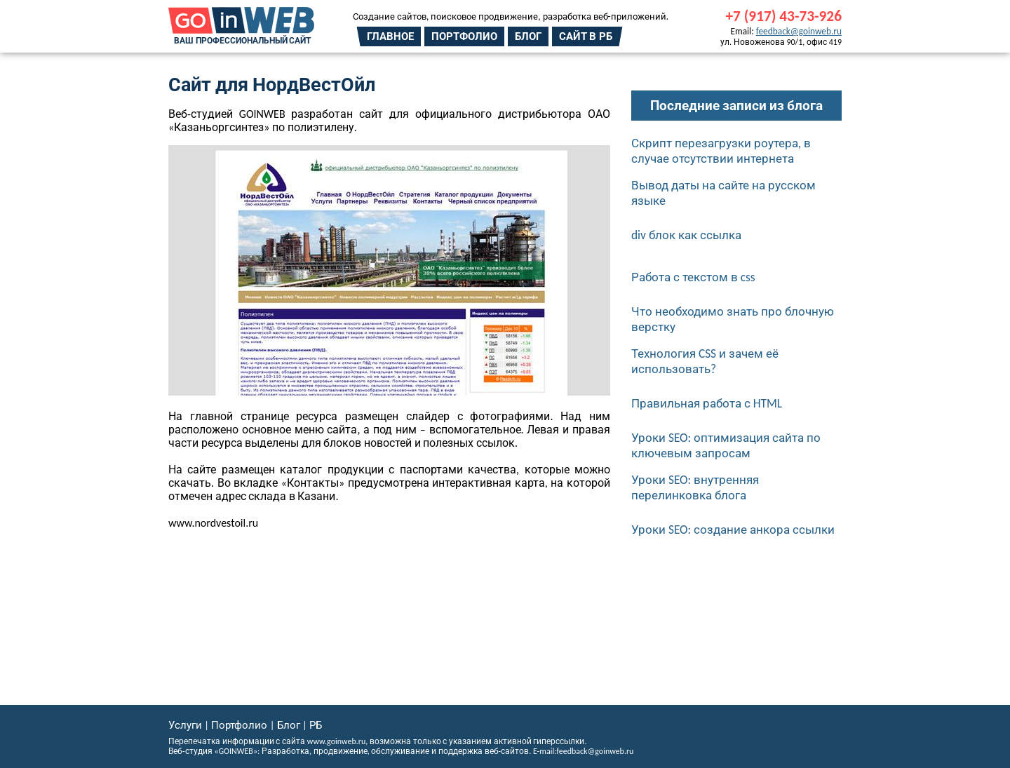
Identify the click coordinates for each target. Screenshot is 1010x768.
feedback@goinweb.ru (799, 31)
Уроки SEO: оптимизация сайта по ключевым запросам (726, 445)
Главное (390, 36)
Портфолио (464, 36)
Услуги (185, 725)
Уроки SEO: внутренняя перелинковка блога (695, 487)
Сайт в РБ (585, 36)
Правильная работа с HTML (706, 403)
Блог (528, 36)
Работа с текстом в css (693, 277)
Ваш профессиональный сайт (242, 41)
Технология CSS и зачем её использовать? (705, 361)
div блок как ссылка (686, 235)
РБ (315, 725)
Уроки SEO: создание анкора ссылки (733, 529)
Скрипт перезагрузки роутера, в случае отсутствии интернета (721, 150)
